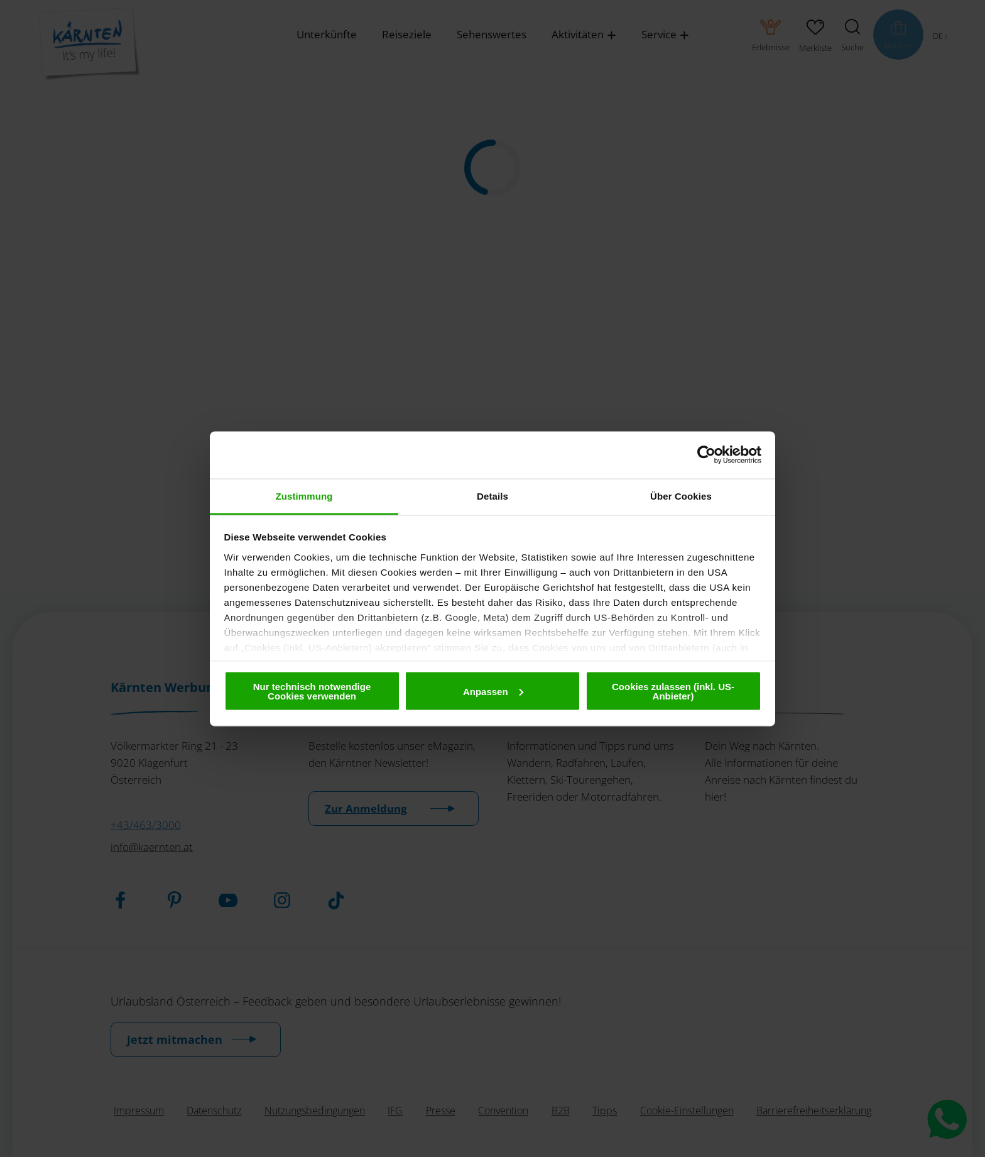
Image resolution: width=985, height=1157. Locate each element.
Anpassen (493, 691)
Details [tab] (492, 495)
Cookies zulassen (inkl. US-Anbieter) (673, 691)
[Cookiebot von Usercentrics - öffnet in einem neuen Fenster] (706, 455)
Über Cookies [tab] (681, 495)
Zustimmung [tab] (304, 495)
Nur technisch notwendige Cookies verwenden (312, 691)
